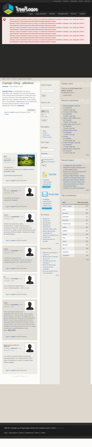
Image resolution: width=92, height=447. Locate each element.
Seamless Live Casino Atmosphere (73, 188)
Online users (46, 135)
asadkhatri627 (15, 216)
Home (3, 78)
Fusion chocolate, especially (71, 142)
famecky (65, 245)
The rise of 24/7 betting (70, 112)
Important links (47, 184)
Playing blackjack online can (71, 106)
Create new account (48, 159)
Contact (82, 14)
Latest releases (47, 182)
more (57, 243)
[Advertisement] (46, 61)
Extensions (73, 1)
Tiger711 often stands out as (71, 118)
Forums (73, 14)
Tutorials (65, 1)
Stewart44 (68, 108)
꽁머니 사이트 (25, 288)
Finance (65, 136)
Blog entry (45, 115)
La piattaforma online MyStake (72, 165)
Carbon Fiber (46, 237)
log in (7, 180)
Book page (45, 116)
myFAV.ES (87, 1)
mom (5, 303)
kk (4, 277)
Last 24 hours (67, 95)
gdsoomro (14, 348)
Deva (64, 209)
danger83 (65, 252)
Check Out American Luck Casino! (73, 184)
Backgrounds (63, 14)
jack (5, 156)
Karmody (65, 220)
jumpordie (66, 217)
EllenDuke (14, 191)
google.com (46, 218)
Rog (64, 238)
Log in (6, 112)
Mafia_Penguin (67, 206)
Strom (6, 215)
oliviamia (5, 86)
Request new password (49, 161)
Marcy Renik (12, 330)
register (12, 112)
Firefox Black (46, 227)
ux (5, 189)
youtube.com (46, 221)
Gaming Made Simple (69, 186)
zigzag (65, 234)
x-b (64, 248)
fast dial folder (47, 223)
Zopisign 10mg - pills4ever (25, 78)
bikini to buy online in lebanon (11, 345)
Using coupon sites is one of (71, 124)
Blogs (81, 1)
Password (44, 153)
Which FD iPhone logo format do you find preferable (49, 267)
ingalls (64, 227)
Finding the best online (70, 130)
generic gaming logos (49, 231)
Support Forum (47, 205)
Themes (52, 14)
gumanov (65, 213)
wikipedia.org (46, 225)
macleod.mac (67, 224)
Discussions (31, 110)
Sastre (65, 241)
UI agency (14, 200)
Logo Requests (41, 14)
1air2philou (66, 255)
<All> (45, 111)
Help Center (57, 1)
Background (45, 113)
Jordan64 (68, 138)
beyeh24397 (7, 160)
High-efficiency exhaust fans (71, 149)
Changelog (46, 180)
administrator (60, 428)
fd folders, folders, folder (50, 229)
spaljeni (65, 231)
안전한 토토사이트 (25, 262)
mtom (6, 249)
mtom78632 (14, 250)
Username (44, 147)
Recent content (47, 137)
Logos (31, 14)
